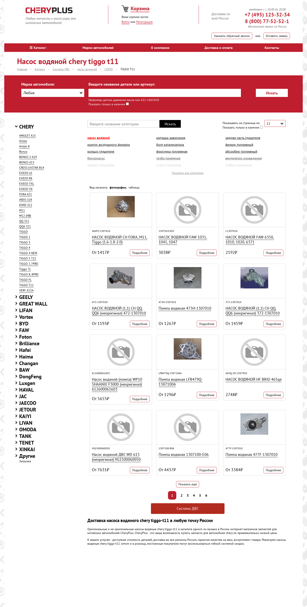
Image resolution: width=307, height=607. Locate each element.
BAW (24, 370)
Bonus (23, 152)
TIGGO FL (25, 280)
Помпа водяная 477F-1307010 (252, 454)
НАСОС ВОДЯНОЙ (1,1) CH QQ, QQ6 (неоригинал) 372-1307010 (253, 311)
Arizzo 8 (24, 146)
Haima (26, 356)
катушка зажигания (170, 138)
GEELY (26, 297)
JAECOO (27, 403)
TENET (26, 442)
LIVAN (25, 423)
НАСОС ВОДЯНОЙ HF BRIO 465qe (254, 379)
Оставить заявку (277, 36)
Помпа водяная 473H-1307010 (185, 308)
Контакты (272, 47)
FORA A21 (25, 194)
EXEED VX (26, 189)
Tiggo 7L (25, 269)
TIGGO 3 (24, 242)
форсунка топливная (171, 151)
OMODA (27, 429)
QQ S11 (24, 221)
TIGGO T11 (26, 285)
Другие (27, 456)
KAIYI (25, 416)
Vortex (26, 317)
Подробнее (139, 253)
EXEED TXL (26, 184)
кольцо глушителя (100, 151)
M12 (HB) (25, 216)
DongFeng (30, 376)
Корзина (140, 8)
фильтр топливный (239, 144)
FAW (24, 330)
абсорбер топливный (241, 151)
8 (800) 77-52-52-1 (267, 21)
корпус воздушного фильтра (108, 144)
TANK (25, 436)
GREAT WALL (33, 303)
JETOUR (27, 409)
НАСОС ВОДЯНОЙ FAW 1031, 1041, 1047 (183, 239)
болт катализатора (170, 144)
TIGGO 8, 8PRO (29, 274)
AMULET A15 (27, 135)
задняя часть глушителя (242, 138)
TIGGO (23, 232)
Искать (272, 93)
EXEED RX (25, 178)
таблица (134, 187)
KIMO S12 (25, 205)
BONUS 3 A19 (28, 157)
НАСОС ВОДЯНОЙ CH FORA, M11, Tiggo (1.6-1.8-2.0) (119, 239)
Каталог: (38, 47)
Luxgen (27, 383)
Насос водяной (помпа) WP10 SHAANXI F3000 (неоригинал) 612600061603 (117, 384)
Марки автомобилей (98, 47)
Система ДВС (188, 508)
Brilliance (29, 343)
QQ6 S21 (25, 226)
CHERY (26, 126)
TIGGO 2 (24, 237)
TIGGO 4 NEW (28, 253)
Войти (126, 22)
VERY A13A (26, 290)
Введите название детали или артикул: (121, 84)
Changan (28, 363)
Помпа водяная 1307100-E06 (184, 454)
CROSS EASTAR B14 (31, 168)
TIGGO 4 (24, 248)
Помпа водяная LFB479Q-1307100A (181, 382)
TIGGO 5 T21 (27, 258)
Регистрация (144, 22)
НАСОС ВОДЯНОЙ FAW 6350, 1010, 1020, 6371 (250, 239)
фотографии (118, 187)
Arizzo (23, 141)
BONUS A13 (26, 162)
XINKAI (27, 449)
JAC (23, 396)
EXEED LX (25, 173)
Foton (25, 336)
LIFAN (25, 310)
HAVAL (26, 389)
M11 (22, 210)
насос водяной (98, 138)
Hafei (25, 350)
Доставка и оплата (218, 47)
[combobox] (52, 93)
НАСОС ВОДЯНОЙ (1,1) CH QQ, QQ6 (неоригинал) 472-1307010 (119, 311)
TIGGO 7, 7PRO (28, 264)
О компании (160, 47)
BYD (24, 323)
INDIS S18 (25, 200)
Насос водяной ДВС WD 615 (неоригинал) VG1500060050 (116, 457)
